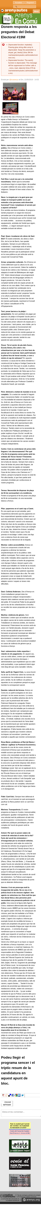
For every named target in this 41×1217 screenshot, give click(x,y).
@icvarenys (13, 80)
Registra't (30, 3)
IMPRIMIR (7, 1105)
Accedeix (18, 3)
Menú (36, 11)
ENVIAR (8, 1102)
